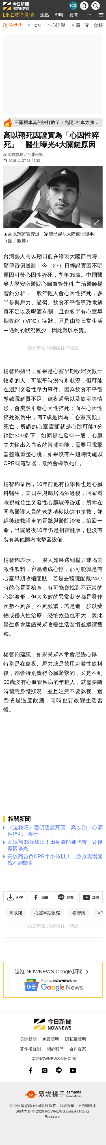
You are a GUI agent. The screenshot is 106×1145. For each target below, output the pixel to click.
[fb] (30, 1070)
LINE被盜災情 (18, 15)
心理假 (58, 25)
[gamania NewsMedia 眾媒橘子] (53, 1094)
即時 (59, 14)
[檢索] (95, 5)
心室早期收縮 (47, 912)
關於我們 (55, 1049)
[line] (58, 1070)
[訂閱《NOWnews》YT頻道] (91, 897)
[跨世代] (12, 25)
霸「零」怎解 (89, 25)
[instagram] (44, 1070)
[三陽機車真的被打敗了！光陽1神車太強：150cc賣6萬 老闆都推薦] (58, 122)
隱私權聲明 (75, 1039)
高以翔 (15, 912)
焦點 (44, 14)
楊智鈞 (78, 912)
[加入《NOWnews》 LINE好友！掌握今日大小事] (65, 897)
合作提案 (77, 1049)
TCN (36, 25)
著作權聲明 (30, 1049)
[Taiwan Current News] (73, 5)
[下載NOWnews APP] (84, 5)
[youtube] (73, 1070)
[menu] (101, 15)
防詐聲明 (28, 1039)
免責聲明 (50, 1039)
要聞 (73, 14)
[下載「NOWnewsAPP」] (15, 897)
